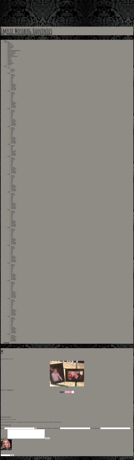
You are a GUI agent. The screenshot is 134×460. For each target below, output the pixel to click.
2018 (9, 192)
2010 (9, 334)
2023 (9, 108)
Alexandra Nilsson (6, 417)
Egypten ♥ (10, 44)
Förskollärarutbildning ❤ (14, 50)
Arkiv (5, 66)
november (13, 88)
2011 (9, 316)
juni (12, 81)
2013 (9, 280)
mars (12, 71)
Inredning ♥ (11, 54)
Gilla (68, 392)
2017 (9, 209)
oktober (13, 86)
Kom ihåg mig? (41, 428)
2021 (9, 144)
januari (12, 69)
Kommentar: (4, 440)
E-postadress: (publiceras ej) (52, 428)
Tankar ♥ (10, 60)
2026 (9, 67)
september (13, 85)
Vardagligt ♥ (11, 63)
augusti (13, 84)
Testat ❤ (10, 62)
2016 (9, 227)
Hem (5, 40)
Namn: (2, 428)
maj (12, 80)
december (13, 89)
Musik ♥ (10, 57)
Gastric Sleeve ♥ (12, 51)
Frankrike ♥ (10, 47)
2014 (9, 263)
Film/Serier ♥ (11, 46)
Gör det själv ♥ (11, 53)
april (12, 78)
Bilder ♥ (10, 43)
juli (11, 82)
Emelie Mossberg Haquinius (26, 31)
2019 (9, 174)
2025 (9, 73)
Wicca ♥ (9, 64)
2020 (9, 156)
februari (13, 70)
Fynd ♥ (9, 49)
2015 (9, 245)
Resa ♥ (9, 59)
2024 (9, 91)
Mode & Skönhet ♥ (12, 56)
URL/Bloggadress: (95, 428)
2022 (9, 126)
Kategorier (7, 42)
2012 (9, 298)
